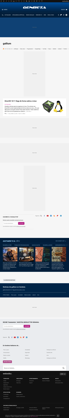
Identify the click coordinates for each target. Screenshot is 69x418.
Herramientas (6, 352)
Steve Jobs (22, 48)
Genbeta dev (11, 241)
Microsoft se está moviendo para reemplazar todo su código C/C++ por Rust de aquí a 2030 (26, 264)
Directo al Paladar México (46, 408)
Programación (30, 48)
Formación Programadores (21, 245)
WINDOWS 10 (39, 15)
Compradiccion (6, 398)
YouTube (44, 48)
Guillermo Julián (12, 113)
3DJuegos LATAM (20, 407)
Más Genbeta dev (60, 241)
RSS (54, 215)
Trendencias (5, 394)
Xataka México (6, 407)
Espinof (31, 382)
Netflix (4, 358)
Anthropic (16, 48)
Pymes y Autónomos (20, 396)
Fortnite (65, 48)
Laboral (34, 294)
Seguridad (27, 352)
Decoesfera (5, 396)
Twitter (58, 15)
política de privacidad (20, 226)
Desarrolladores (47, 245)
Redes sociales (27, 294)
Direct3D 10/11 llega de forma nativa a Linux (21, 101)
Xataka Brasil (6, 409)
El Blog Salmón (19, 394)
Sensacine (31, 380)
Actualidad (8, 104)
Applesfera (5, 384)
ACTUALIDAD (8, 15)
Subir (62, 374)
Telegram (66, 15)
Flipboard (61, 15)
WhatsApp (27, 358)
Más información (34, 416)
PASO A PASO (51, 15)
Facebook (64, 15)
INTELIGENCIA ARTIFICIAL (18, 15)
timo (38, 294)
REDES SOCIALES (30, 15)
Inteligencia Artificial (51, 358)
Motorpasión (58, 380)
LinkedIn (61, 215)
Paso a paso (13, 294)
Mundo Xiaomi (6, 388)
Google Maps (38, 48)
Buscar (63, 368)
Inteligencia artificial (51, 349)
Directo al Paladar (46, 380)
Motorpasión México (59, 407)
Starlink (54, 48)
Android (59, 48)
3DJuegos (18, 380)
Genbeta (34, 7)
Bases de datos (36, 245)
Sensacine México (33, 407)
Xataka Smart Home (7, 386)
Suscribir (21, 223)
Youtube (47, 215)
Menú (5, 9)
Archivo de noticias (10, 280)
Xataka (4, 380)
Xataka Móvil (6, 382)
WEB (45, 15)
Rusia (49, 48)
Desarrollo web (7, 245)
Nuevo (63, 9)
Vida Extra (18, 382)
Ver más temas (7, 361)
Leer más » (29, 111)
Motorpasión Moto (59, 382)
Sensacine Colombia (33, 409)
